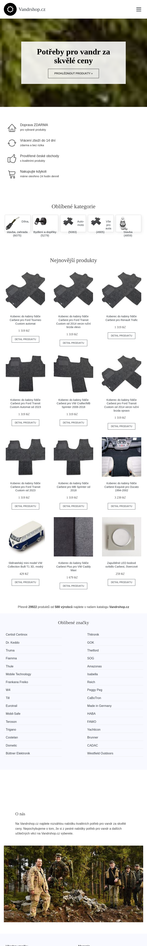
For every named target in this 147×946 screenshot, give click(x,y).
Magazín (84, 877)
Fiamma (85, 641)
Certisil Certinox (19, 634)
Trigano (14, 677)
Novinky (11, 886)
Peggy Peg (123, 656)
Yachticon (51, 677)
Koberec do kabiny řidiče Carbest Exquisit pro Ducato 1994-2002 (122, 487)
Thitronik (50, 634)
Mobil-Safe (16, 670)
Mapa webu (86, 886)
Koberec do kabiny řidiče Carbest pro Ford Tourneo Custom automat (25, 320)
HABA (48, 670)
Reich (48, 656)
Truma (13, 641)
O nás (10, 909)
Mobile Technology (92, 649)
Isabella (121, 649)
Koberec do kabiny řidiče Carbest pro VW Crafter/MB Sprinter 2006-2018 (73, 403)
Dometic (14, 685)
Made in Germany (128, 663)
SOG (119, 641)
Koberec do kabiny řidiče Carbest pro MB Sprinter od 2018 (73, 487)
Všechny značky (17, 877)
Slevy (9, 894)
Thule (12, 649)
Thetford (50, 641)
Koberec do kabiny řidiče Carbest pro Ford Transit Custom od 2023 (25, 487)
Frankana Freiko (20, 656)
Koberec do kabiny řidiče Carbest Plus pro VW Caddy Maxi (73, 566)
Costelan (86, 677)
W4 (82, 656)
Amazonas (51, 649)
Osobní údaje (87, 894)
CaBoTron (51, 663)
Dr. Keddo (87, 634)
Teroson (85, 670)
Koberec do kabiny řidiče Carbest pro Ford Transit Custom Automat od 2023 (25, 403)
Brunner (121, 677)
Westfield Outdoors (129, 685)
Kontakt (11, 918)
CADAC (49, 685)
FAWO (120, 670)
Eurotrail (86, 663)
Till (10, 663)
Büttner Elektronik (92, 685)
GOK (119, 634)
